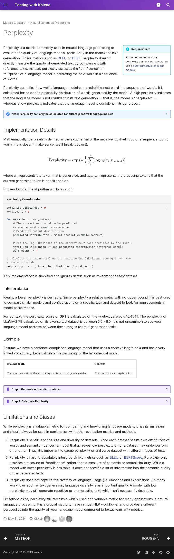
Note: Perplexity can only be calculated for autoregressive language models (62, 113)
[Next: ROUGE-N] (155, 537)
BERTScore (133, 457)
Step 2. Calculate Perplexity (30, 401)
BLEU (62, 58)
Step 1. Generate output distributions (36, 389)
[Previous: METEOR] (18, 537)
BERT (76, 58)
